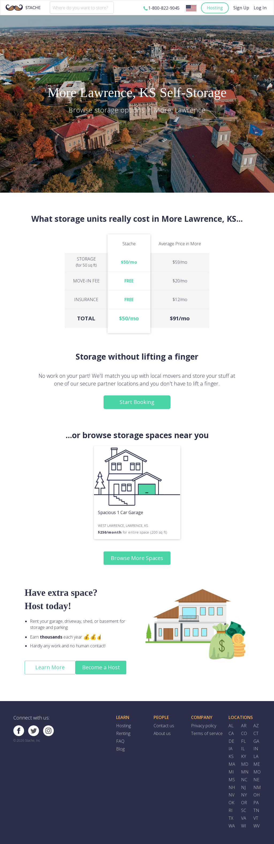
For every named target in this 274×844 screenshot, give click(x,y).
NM (257, 787)
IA (231, 749)
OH (256, 795)
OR (244, 803)
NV (231, 795)
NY (244, 795)
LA (255, 756)
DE (231, 741)
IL (243, 749)
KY (243, 756)
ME (256, 764)
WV (256, 826)
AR (243, 726)
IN (255, 749)
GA (256, 741)
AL (231, 726)
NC (244, 780)
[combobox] (82, 8)
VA (243, 818)
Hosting (215, 8)
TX (231, 818)
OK (231, 803)
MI (231, 772)
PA (256, 803)
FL (243, 741)
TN (256, 810)
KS (231, 756)
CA (231, 733)
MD (244, 764)
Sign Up (241, 8)
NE (256, 780)
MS (232, 780)
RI (231, 810)
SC (243, 810)
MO (257, 772)
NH (232, 787)
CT (255, 733)
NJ (243, 787)
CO (244, 733)
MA (232, 764)
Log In (260, 8)
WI (243, 826)
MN (245, 772)
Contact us (164, 726)
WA (232, 826)
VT (255, 818)
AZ (256, 726)
